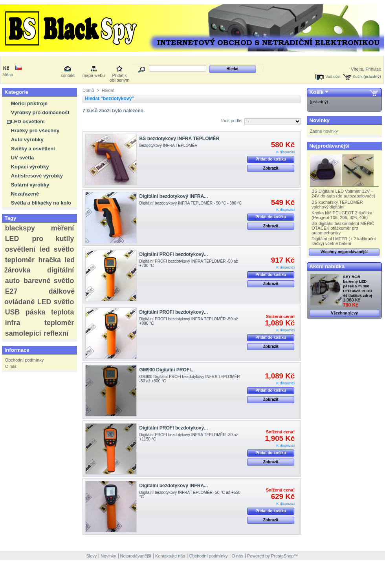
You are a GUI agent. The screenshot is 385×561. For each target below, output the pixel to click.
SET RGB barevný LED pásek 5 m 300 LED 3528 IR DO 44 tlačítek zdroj (357, 286)
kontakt (67, 75)
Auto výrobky (27, 140)
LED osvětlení (28, 121)
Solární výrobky (30, 185)
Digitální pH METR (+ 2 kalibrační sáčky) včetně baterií (344, 241)
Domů (88, 90)
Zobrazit (271, 168)
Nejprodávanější (330, 146)
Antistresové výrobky (37, 176)
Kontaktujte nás (170, 556)
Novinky (320, 120)
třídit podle (231, 120)
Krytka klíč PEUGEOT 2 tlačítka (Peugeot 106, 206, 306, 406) (342, 215)
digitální (60, 270)
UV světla (22, 158)
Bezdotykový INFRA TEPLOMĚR (168, 145)
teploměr (20, 260)
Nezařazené (25, 194)
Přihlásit (373, 69)
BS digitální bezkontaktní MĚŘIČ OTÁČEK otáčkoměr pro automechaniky (343, 228)
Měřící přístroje (29, 103)
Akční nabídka (327, 266)
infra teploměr (39, 323)
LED (12, 239)
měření (62, 228)
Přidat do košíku (270, 159)
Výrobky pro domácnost (40, 112)
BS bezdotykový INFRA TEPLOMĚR (179, 138)
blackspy (20, 228)
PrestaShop (282, 556)
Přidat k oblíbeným (120, 76)
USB (12, 312)
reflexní (56, 333)
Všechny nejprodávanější (344, 252)
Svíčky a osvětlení (33, 149)
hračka (49, 260)
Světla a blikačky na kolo (41, 203)
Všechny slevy (344, 313)
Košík (358, 76)
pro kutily (53, 239)
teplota (62, 312)
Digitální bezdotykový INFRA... (173, 196)
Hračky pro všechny (35, 130)
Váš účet (332, 76)
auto (12, 281)
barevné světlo (49, 281)
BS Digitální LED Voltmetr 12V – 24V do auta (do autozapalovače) (343, 193)
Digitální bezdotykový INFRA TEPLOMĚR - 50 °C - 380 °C (190, 203)
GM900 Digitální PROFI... (167, 370)
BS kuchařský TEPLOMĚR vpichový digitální (337, 204)
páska (36, 312)
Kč (6, 68)
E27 (11, 291)
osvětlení (20, 249)
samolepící (23, 333)
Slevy (91, 556)
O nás (10, 366)
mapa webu (93, 75)
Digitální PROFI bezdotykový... (173, 254)
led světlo (57, 249)
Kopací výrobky (30, 167)
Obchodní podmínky (24, 360)
